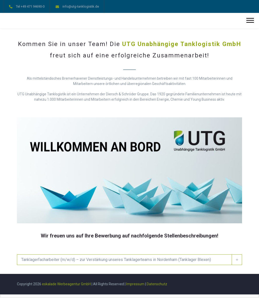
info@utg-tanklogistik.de (80, 6)
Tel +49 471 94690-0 (30, 6)
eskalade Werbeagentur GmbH (66, 284)
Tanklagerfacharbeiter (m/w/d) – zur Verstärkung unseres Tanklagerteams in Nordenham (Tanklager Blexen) (116, 259)
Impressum (135, 284)
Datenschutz (157, 284)
